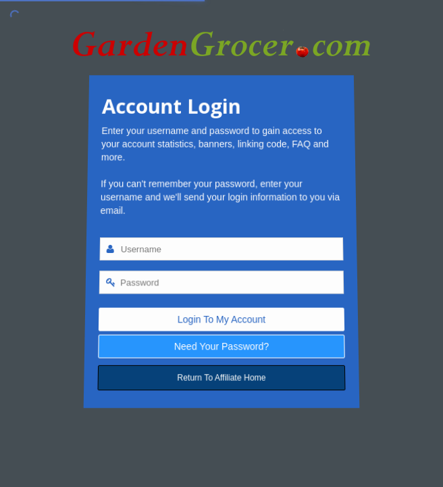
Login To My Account (221, 320)
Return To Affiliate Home (221, 380)
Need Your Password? (222, 347)
